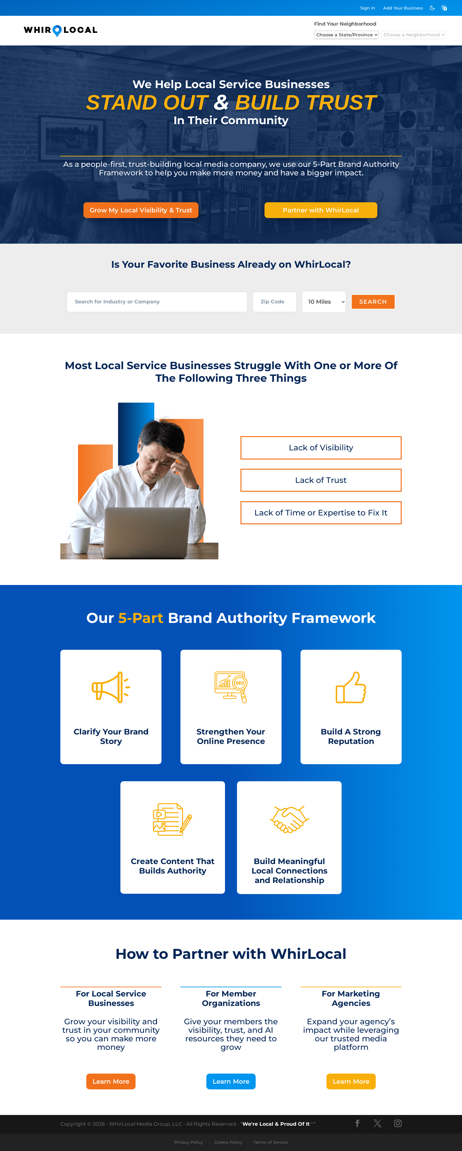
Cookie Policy (228, 1142)
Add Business (403, 7)
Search (373, 301)
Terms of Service (270, 1142)
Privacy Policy (188, 1142)
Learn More (111, 1081)
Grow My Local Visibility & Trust (141, 210)
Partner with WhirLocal (321, 210)
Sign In (367, 7)
